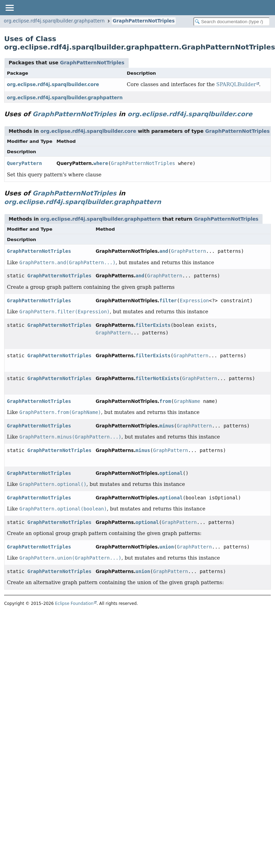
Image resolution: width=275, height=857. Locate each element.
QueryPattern (24, 163)
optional (171, 473)
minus (166, 425)
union (166, 547)
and (163, 251)
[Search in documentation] (231, 21)
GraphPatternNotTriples (144, 21)
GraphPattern (188, 251)
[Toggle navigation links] (9, 7)
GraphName (187, 401)
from (165, 401)
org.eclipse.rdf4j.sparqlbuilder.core (53, 84)
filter (168, 300)
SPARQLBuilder (236, 84)
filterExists (153, 325)
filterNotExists (157, 378)
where (100, 163)
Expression (194, 300)
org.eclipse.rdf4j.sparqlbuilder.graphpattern (54, 21)
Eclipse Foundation (74, 603)
